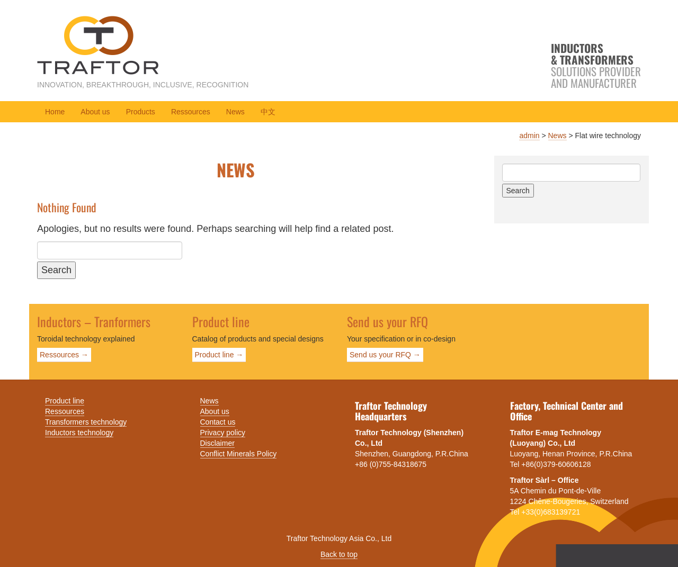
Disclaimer (217, 443)
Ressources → (64, 354)
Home (55, 111)
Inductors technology (79, 432)
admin (529, 135)
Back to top (339, 554)
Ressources (190, 111)
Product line (64, 401)
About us (95, 111)
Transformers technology (86, 422)
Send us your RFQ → (385, 354)
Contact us (218, 422)
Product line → (219, 354)
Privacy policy (223, 432)
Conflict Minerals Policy (238, 453)
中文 (268, 111)
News (235, 111)
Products (140, 111)
